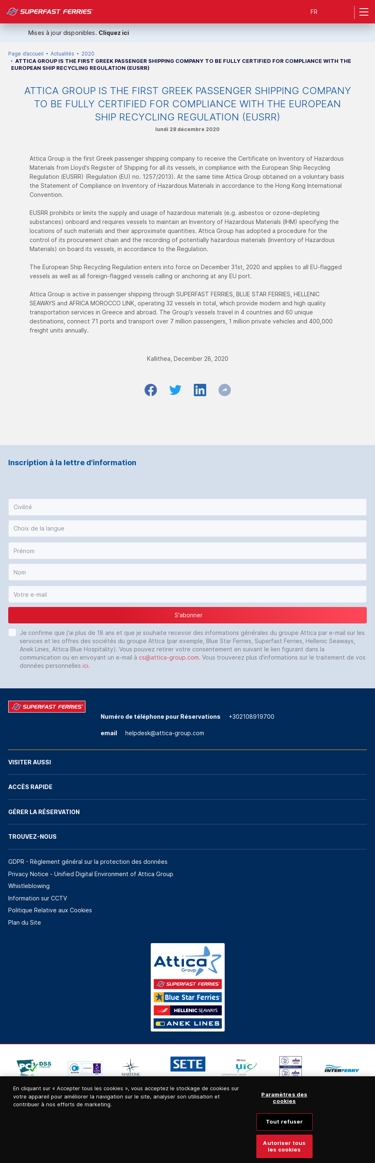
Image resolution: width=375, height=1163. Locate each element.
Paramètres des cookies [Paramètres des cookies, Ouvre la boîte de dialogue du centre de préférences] (284, 1102)
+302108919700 (251, 716)
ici (85, 665)
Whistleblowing (29, 885)
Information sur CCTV (37, 898)
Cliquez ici (114, 32)
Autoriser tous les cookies (284, 1151)
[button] (187, 507)
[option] (33, 1068)
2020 (87, 54)
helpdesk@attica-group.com (164, 732)
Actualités (62, 54)
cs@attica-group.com (169, 657)
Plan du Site (24, 922)
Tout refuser (284, 1126)
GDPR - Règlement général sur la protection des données (88, 861)
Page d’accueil (26, 54)
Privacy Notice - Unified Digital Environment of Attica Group (90, 873)
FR (314, 11)
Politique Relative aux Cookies (50, 910)
